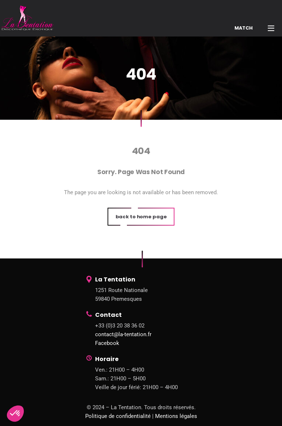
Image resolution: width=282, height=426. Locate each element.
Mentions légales (176, 416)
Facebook (107, 343)
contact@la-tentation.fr (123, 334)
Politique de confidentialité (118, 416)
